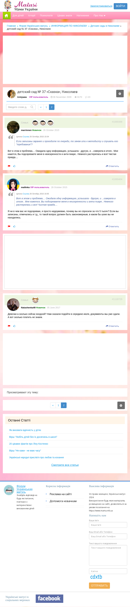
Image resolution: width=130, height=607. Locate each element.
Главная (11, 25)
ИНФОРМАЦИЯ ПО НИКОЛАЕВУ (69, 25)
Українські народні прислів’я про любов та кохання (36, 457)
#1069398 (117, 121)
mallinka (25, 187)
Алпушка (22, 97)
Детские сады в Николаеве (104, 25)
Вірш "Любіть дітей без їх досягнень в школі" (33, 437)
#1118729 (117, 299)
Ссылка (26, 137)
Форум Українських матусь (33, 25)
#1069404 (117, 179)
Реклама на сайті (61, 494)
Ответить (112, 166)
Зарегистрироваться (101, 6)
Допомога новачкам (63, 501)
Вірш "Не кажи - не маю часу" (25, 450)
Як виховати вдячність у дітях (25, 430)
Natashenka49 (28, 307)
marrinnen (26, 130)
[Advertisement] (65, 59)
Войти (120, 6)
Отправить (99, 585)
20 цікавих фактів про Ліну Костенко (28, 443)
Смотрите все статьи (65, 465)
